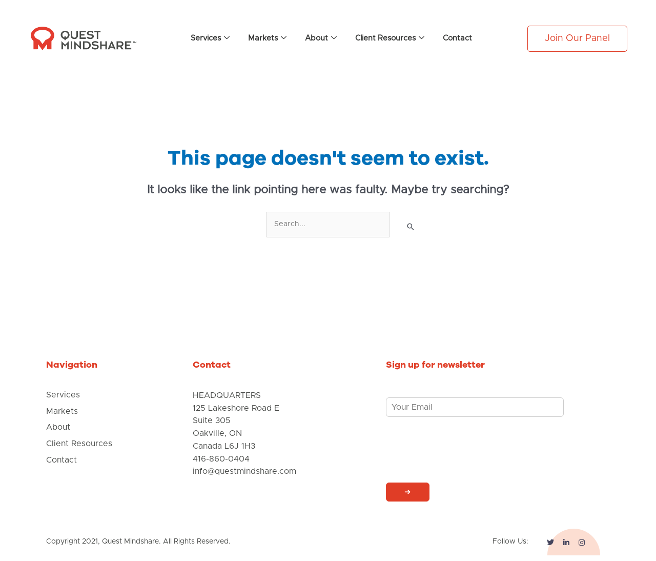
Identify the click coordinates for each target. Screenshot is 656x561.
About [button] (321, 38)
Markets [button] (267, 38)
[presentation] (464, 466)
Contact (457, 38)
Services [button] (210, 38)
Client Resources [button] (389, 38)
